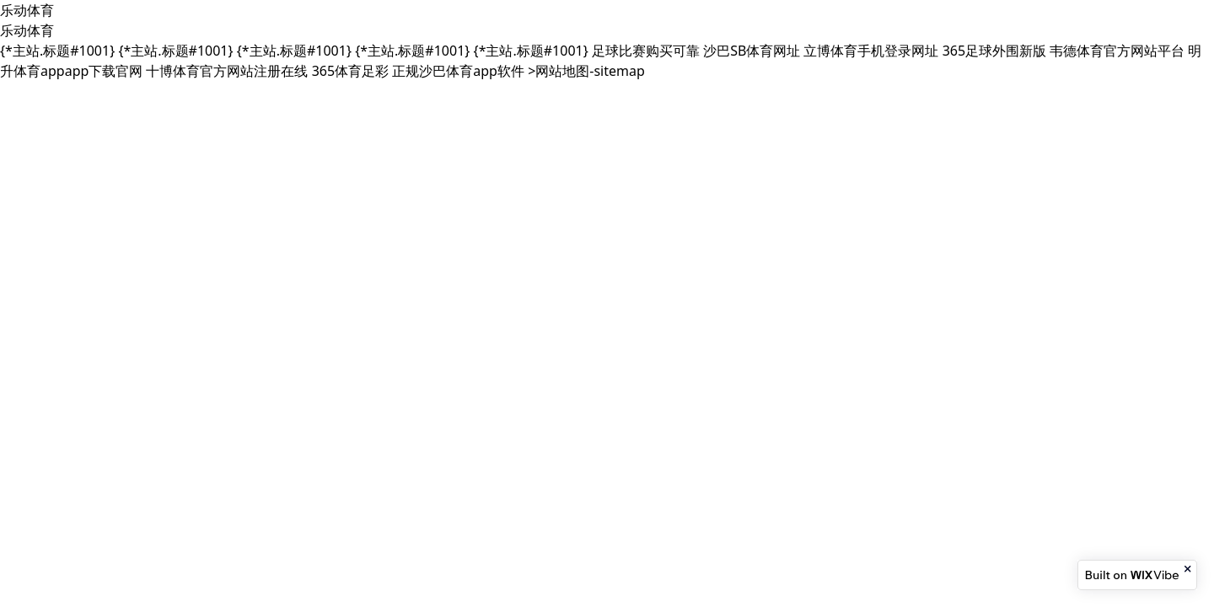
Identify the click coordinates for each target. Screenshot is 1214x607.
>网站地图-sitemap (586, 71)
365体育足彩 (350, 71)
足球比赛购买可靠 (646, 50)
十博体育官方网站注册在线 (227, 71)
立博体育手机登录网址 (870, 50)
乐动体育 (27, 10)
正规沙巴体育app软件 (458, 71)
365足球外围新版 (994, 50)
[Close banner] (1189, 569)
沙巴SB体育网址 (751, 50)
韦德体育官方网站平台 (1117, 50)
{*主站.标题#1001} (57, 50)
